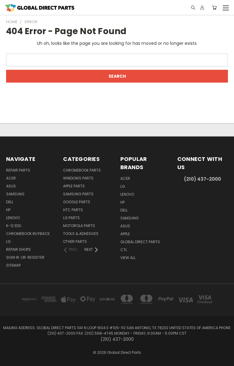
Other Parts (75, 241)
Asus (11, 186)
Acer (11, 178)
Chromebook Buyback (28, 233)
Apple (125, 233)
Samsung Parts (78, 194)
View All (128, 257)
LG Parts (71, 217)
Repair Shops (18, 249)
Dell (9, 201)
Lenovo (13, 217)
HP (8, 209)
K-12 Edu (13, 225)
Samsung (15, 194)
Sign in (13, 257)
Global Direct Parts (140, 241)
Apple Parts (74, 186)
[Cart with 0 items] (214, 7)
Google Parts (76, 201)
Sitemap (13, 265)
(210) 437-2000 (202, 179)
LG (8, 241)
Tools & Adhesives (80, 233)
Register (35, 257)
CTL (123, 249)
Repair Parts (18, 170)
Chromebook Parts (82, 170)
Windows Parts (78, 178)
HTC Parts (73, 209)
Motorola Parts (79, 225)
